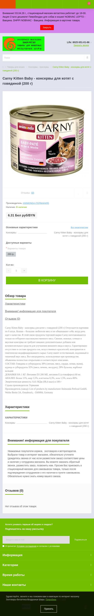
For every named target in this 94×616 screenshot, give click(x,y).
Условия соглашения (26, 546)
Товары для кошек (16, 67)
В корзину (47, 280)
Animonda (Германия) (36, 203)
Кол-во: (10, 264)
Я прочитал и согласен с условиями (32, 546)
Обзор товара (15, 296)
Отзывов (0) (12, 318)
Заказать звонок (81, 45)
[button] (39, 4)
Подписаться (80, 540)
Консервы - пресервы (38, 67)
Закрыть (47, 27)
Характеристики (15, 303)
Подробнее (51, 599)
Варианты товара (16, 248)
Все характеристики (79, 227)
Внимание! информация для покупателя (30, 311)
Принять (48, 608)
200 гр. (11, 254)
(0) (32, 192)
